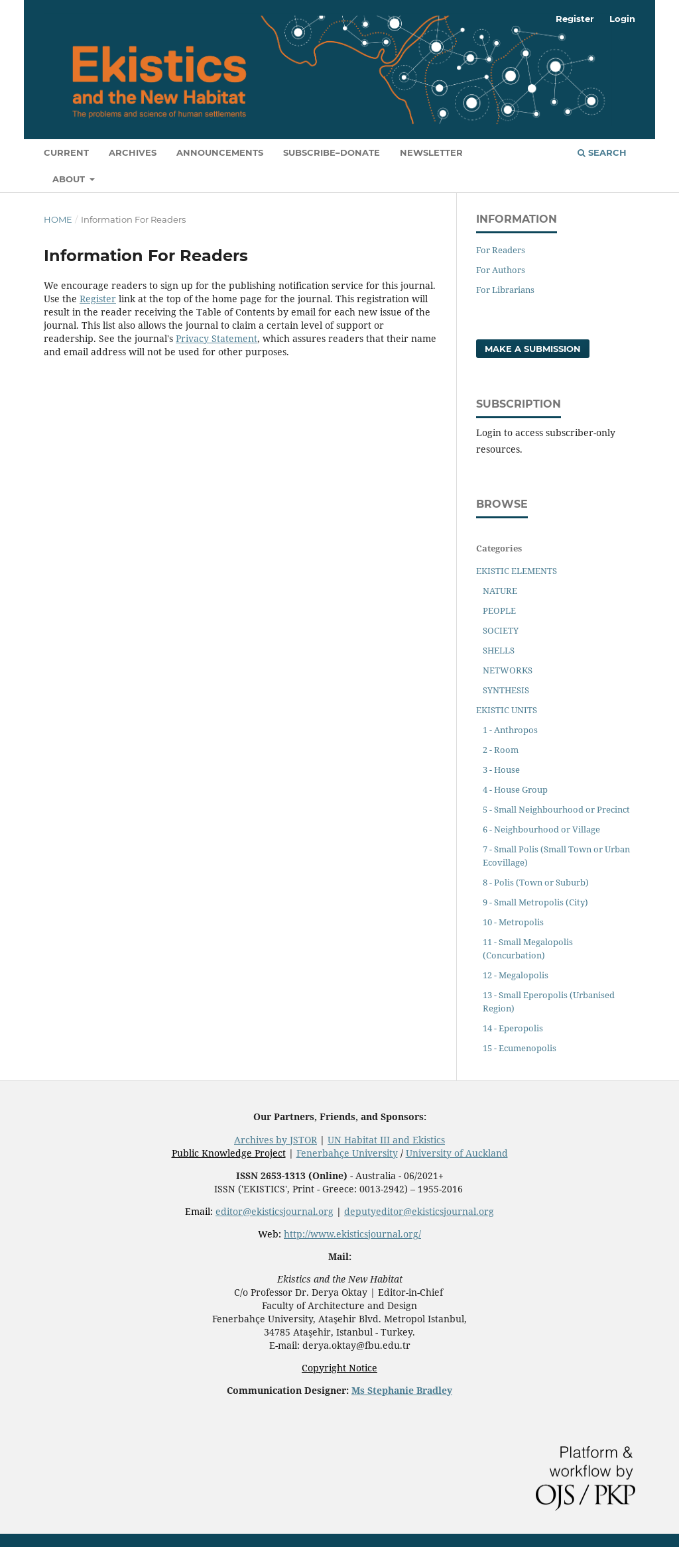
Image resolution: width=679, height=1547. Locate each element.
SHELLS (499, 650)
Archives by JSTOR (275, 1139)
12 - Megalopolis (515, 975)
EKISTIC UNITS (506, 710)
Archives (132, 152)
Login (622, 18)
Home (58, 219)
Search (602, 152)
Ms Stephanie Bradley (401, 1390)
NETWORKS (507, 670)
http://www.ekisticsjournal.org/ (352, 1234)
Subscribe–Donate (331, 152)
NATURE (500, 591)
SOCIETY (501, 630)
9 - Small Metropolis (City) (535, 902)
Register (575, 18)
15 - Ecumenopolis (519, 1048)
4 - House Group (515, 789)
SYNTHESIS (506, 690)
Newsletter (431, 152)
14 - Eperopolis (513, 1028)
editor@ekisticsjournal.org (275, 1211)
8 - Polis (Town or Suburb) (536, 882)
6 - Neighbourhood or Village (541, 829)
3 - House (501, 769)
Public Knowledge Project (229, 1153)
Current (66, 152)
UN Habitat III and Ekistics (386, 1139)
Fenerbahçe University (347, 1153)
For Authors (500, 270)
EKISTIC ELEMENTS (516, 571)
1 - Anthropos (510, 730)
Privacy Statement (216, 338)
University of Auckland (457, 1153)
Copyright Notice (339, 1367)
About (70, 179)
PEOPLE (499, 610)
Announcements (219, 152)
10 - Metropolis (513, 922)
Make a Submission (533, 348)
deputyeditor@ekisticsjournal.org (419, 1211)
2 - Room (501, 750)
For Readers (500, 250)
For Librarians (505, 290)
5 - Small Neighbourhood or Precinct (556, 809)
